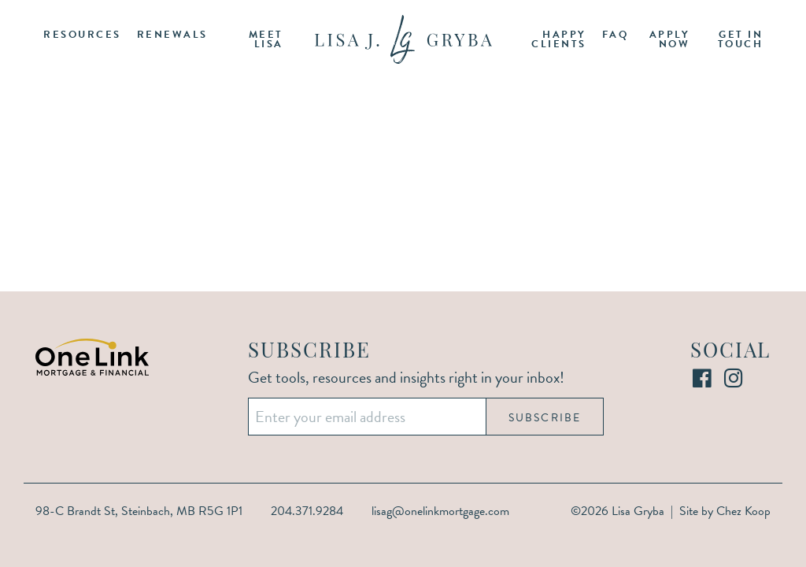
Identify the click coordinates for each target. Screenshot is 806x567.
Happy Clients (558, 40)
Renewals (172, 35)
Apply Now (669, 40)
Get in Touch (740, 40)
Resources (82, 35)
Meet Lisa (266, 40)
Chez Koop (743, 511)
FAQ (615, 35)
